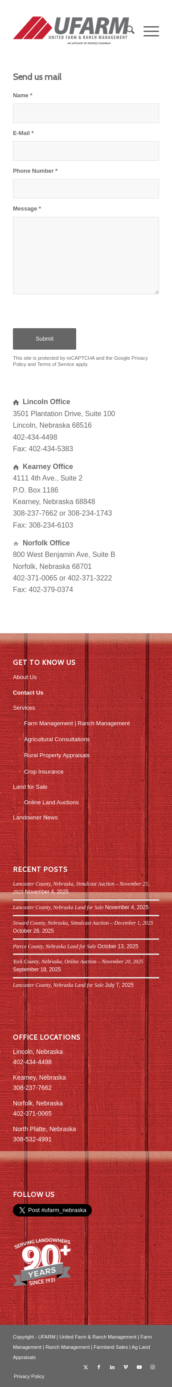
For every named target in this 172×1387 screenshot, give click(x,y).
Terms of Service (55, 364)
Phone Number (35, 170)
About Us (25, 677)
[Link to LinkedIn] (112, 1367)
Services (24, 707)
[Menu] (147, 31)
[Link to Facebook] (99, 1367)
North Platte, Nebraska (44, 1129)
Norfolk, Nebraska (38, 1103)
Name (23, 95)
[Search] (126, 31)
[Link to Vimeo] (125, 1367)
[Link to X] (85, 1367)
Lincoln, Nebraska (38, 1051)
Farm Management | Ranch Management (77, 723)
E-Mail (23, 133)
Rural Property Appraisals (57, 755)
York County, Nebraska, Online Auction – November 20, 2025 (78, 961)
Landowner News (35, 817)
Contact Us (28, 692)
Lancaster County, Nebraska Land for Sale (58, 907)
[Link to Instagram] (152, 1367)
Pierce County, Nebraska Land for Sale (54, 946)
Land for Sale (30, 786)
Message (27, 208)
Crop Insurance (44, 771)
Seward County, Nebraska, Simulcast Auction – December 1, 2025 (83, 923)
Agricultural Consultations (57, 739)
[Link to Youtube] (139, 1367)
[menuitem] (126, 31)
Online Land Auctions (51, 802)
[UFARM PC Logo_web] (71, 31)
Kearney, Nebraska (39, 1077)
